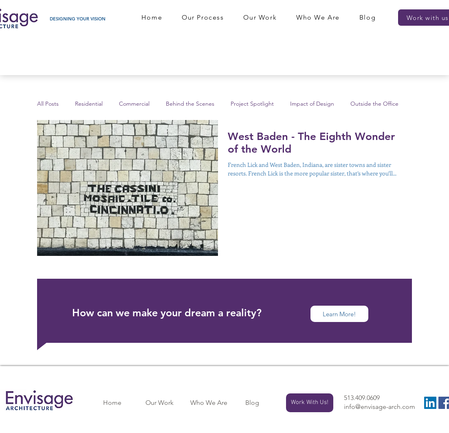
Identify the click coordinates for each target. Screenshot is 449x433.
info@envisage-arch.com (379, 407)
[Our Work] (159, 402)
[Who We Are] (208, 402)
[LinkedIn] (430, 403)
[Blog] (252, 402)
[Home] (112, 402)
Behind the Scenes (190, 103)
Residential (89, 103)
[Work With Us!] (309, 402)
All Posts (48, 103)
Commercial (134, 103)
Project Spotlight (252, 103)
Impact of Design (312, 103)
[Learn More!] (339, 314)
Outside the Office (374, 103)
